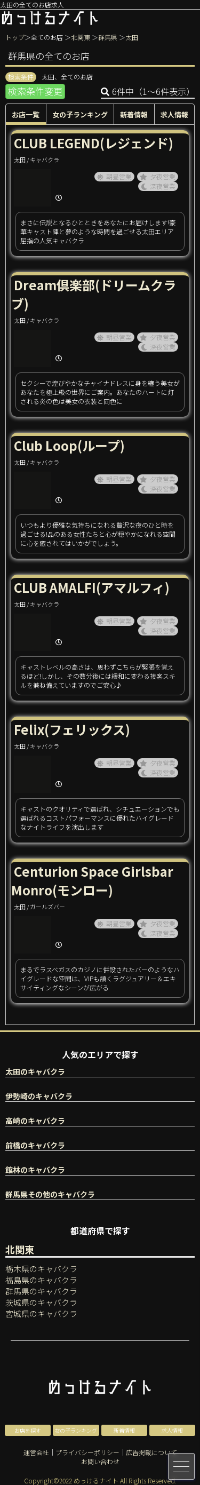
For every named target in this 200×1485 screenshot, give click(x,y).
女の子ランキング (80, 114)
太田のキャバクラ (35, 1071)
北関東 (80, 37)
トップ (15, 37)
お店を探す (27, 1430)
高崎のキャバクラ (35, 1120)
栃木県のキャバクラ (41, 1268)
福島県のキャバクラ (41, 1279)
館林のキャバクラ (35, 1169)
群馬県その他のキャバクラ (50, 1194)
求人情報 (174, 114)
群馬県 (107, 37)
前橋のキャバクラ (35, 1145)
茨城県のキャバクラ (41, 1302)
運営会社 (36, 1452)
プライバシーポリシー (87, 1452)
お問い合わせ (100, 1461)
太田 (131, 37)
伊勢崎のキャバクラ (39, 1096)
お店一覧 (25, 114)
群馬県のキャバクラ (41, 1291)
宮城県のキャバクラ (41, 1313)
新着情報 (134, 114)
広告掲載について (151, 1452)
